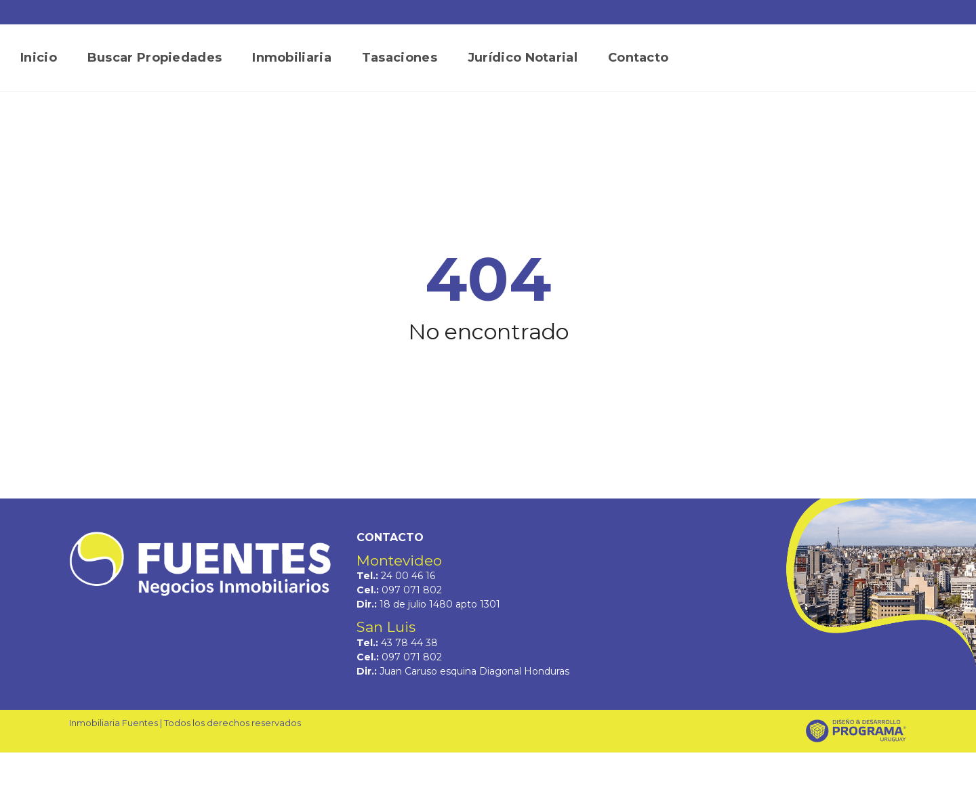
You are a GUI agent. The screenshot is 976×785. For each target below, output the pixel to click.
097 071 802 (412, 590)
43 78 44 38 (409, 643)
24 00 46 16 (408, 576)
